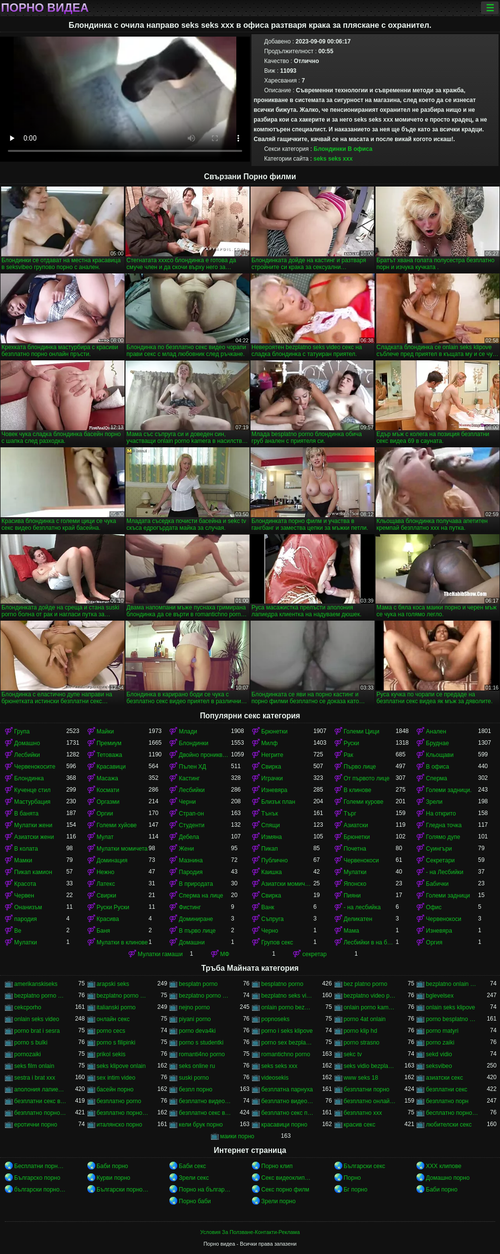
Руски (351, 743)
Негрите (272, 755)
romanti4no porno (202, 1054)
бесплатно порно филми (452, 1112)
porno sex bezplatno (287, 1042)
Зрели (434, 801)
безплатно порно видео (40, 1112)
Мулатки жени (33, 825)
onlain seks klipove (450, 1007)
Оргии (105, 813)
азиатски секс (444, 1077)
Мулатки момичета (122, 848)
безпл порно (195, 1089)
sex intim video (116, 1077)
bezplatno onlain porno (452, 984)
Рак (349, 755)
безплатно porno (119, 1101)
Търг (350, 813)
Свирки (106, 895)
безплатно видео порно (205, 1101)
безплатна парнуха (287, 1089)
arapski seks (113, 984)
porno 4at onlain (365, 1019)
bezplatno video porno (370, 995)
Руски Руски (113, 907)
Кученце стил (32, 790)
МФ (224, 954)
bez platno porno (365, 984)
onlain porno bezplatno (287, 1007)
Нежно (106, 872)
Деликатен (358, 919)
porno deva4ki (197, 1030)
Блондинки (329, 149)
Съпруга (272, 919)
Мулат (105, 837)
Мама (351, 930)
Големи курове (364, 801)
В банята (26, 813)
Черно (269, 930)
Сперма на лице (201, 895)
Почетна (355, 848)
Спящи (270, 825)
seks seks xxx (333, 158)
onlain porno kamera (370, 1007)
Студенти (191, 825)
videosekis (275, 1077)
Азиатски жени (34, 837)
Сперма (436, 778)
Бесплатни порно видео (40, 1166)
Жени (186, 848)
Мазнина (191, 860)
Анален (436, 731)
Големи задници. (449, 790)
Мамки (23, 860)
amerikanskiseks (36, 984)
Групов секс (277, 942)
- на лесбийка (362, 907)
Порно (352, 1177)
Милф (269, 743)
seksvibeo (439, 1066)
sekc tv (353, 1054)
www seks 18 (361, 1077)
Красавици (111, 766)
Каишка (271, 872)
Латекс (106, 883)
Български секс (364, 1166)
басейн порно (115, 1089)
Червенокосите (34, 766)
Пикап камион (33, 872)
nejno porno (194, 1007)
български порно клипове (40, 1189)
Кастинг (189, 778)
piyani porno (194, 1019)
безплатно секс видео (205, 1112)
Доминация (112, 860)
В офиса (360, 149)
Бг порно (356, 1189)
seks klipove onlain (121, 1066)
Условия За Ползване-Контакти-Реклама (250, 1232)
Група (22, 731)
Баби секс (192, 1166)
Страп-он (191, 813)
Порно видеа (45, 7)
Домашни (192, 942)
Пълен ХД (192, 766)
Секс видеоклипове (287, 1177)
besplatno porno (282, 984)
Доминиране (196, 919)
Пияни (352, 895)
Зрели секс (193, 1177)
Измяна (271, 837)
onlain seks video (36, 1019)
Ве (17, 930)
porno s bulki (30, 1042)
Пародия (191, 872)
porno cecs (111, 1030)
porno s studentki (201, 1042)
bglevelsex (440, 995)
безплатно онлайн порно (370, 1101)
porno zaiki (440, 1042)
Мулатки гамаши (160, 954)
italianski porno (116, 1007)
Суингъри (439, 848)
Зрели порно (278, 1201)
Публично (274, 860)
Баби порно (112, 1166)
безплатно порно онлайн (123, 1112)
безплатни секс (446, 1089)
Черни (187, 801)
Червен (24, 895)
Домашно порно (447, 1177)
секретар (314, 954)
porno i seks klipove (286, 1030)
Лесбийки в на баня (370, 942)
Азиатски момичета (287, 883)
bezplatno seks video (287, 995)
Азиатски (356, 825)
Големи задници (448, 895)
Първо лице (360, 766)
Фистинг (190, 907)
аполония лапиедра (40, 1089)
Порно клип (276, 1166)
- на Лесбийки (444, 872)
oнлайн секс (113, 1019)
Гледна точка (443, 825)
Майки (105, 731)
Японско (355, 883)
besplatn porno (198, 984)
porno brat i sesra (37, 1030)
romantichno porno (285, 1054)
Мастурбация (32, 801)
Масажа (107, 778)
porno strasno (361, 1042)
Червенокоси (361, 860)
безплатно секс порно (287, 1112)
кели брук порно (201, 1124)
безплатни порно (367, 1089)
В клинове (358, 790)
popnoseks (275, 1019)
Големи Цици (361, 731)
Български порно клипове (123, 1189)
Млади (188, 731)
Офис (433, 907)
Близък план (278, 801)
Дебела (189, 837)
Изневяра (274, 790)
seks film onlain (34, 1066)
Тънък (269, 813)
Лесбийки (27, 755)
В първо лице (197, 930)
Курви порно (113, 1177)
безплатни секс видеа (40, 1101)
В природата (196, 883)
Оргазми (108, 801)
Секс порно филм (285, 1189)
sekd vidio (439, 1054)
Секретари (440, 860)
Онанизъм (28, 907)
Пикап (269, 848)
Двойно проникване (205, 755)
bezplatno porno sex (123, 995)
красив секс (359, 1124)
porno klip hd (360, 1030)
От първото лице (367, 778)
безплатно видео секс (287, 1101)
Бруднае (437, 743)
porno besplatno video (452, 1019)
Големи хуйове (117, 825)
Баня (103, 930)
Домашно (27, 743)
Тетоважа (110, 755)
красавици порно (284, 1124)
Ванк (267, 907)
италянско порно (119, 1124)
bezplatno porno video (205, 995)
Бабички (437, 883)
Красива (108, 919)
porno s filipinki (116, 1042)
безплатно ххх (363, 1112)
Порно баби (194, 1201)
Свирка (271, 766)
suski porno (193, 1077)
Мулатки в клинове (122, 942)
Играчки (272, 778)
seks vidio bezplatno (370, 1066)
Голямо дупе (443, 837)
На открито (441, 813)
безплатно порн (447, 1101)
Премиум (109, 743)
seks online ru (197, 1066)
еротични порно (35, 1124)
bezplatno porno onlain (40, 995)
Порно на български (205, 1189)
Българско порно (37, 1177)
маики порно (237, 1136)
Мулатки (355, 872)
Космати (108, 790)
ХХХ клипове (443, 1166)
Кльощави (440, 755)
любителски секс (449, 1124)
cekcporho (27, 1007)
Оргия (434, 942)
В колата (26, 848)
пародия (25, 919)
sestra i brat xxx (34, 1077)
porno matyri (442, 1030)
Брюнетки (274, 731)
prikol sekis (111, 1054)
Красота (25, 883)
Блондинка (29, 778)
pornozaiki (27, 1054)
